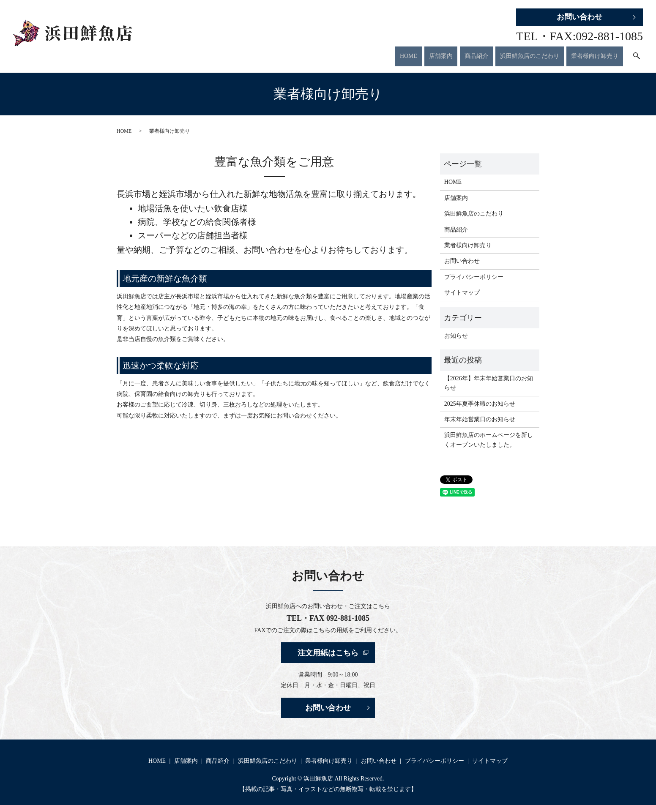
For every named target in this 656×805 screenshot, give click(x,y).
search (636, 53)
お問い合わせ (579, 17)
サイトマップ (462, 286)
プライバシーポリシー (473, 270)
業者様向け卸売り (594, 52)
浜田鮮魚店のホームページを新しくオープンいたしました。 (488, 433)
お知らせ (456, 329)
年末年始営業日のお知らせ (479, 413)
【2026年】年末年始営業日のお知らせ (488, 376)
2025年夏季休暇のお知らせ (479, 397)
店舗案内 (441, 52)
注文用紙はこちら (328, 646)
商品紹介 (476, 52)
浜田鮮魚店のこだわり (529, 52)
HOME (408, 52)
